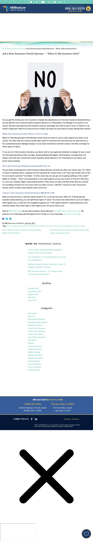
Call (36, 2)
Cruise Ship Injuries (36, 334)
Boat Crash (32, 313)
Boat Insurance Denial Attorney (18, 226)
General (31, 343)
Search (49, 2)
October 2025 (33, 288)
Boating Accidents (38, 226)
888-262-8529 (48, 400)
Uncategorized (34, 370)
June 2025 (32, 300)
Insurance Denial (19, 49)
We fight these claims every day (67, 211)
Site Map (67, 419)
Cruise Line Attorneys (36, 328)
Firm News (32, 340)
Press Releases (34, 364)
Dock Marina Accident (37, 337)
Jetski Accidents (35, 349)
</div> (18, 532)
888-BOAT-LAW (15, 211)
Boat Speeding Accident (37, 322)
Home (31, 2)
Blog (9, 49)
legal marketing (51, 426)
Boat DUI (31, 316)
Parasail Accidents (35, 358)
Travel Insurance (34, 367)
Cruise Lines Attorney (36, 331)
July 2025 (32, 297)
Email (43, 2)
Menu (59, 2)
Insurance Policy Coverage (56, 226)
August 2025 (33, 294)
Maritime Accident (35, 355)
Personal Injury (34, 361)
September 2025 (35, 291)
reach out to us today (71, 214)
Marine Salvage (34, 352)
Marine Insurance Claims (76, 226)
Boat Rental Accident (36, 319)
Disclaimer (75, 419)
